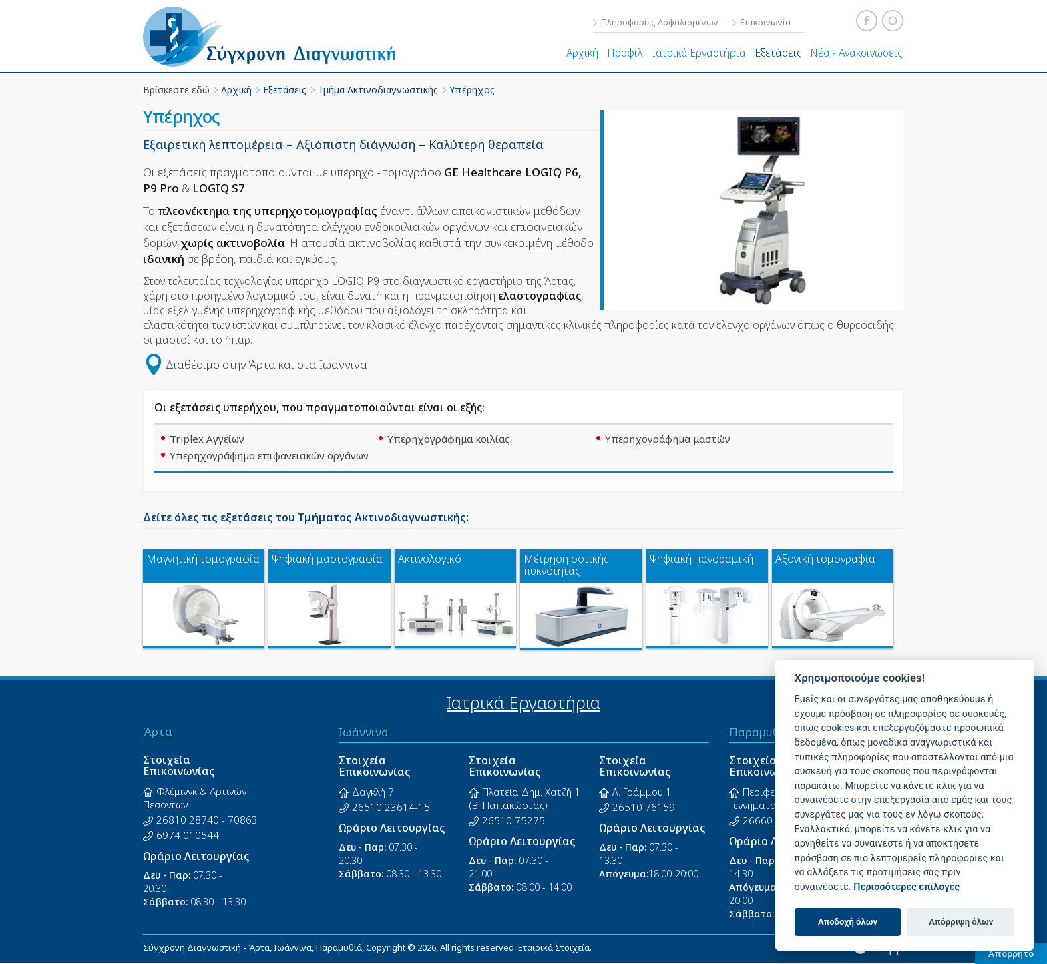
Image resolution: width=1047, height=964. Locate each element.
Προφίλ (625, 52)
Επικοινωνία (765, 22)
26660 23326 (774, 820)
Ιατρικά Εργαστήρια (699, 52)
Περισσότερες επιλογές (906, 887)
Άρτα (157, 731)
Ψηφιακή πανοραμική (701, 559)
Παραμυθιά (760, 732)
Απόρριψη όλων (961, 922)
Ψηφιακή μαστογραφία (327, 559)
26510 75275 (513, 820)
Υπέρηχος (472, 89)
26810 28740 (187, 819)
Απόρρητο (1011, 953)
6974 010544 (187, 835)
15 (424, 807)
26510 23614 (383, 807)
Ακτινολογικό (429, 559)
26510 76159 (643, 807)
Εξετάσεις (778, 52)
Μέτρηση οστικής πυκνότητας (566, 565)
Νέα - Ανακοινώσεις (856, 52)
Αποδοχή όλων (847, 922)
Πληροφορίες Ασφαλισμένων (659, 22)
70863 (243, 819)
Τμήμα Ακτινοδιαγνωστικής (378, 89)
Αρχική (582, 52)
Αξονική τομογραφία (825, 559)
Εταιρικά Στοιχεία (554, 947)
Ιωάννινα (364, 732)
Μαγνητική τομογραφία (203, 559)
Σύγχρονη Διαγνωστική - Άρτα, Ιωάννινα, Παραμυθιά (279, 37)
